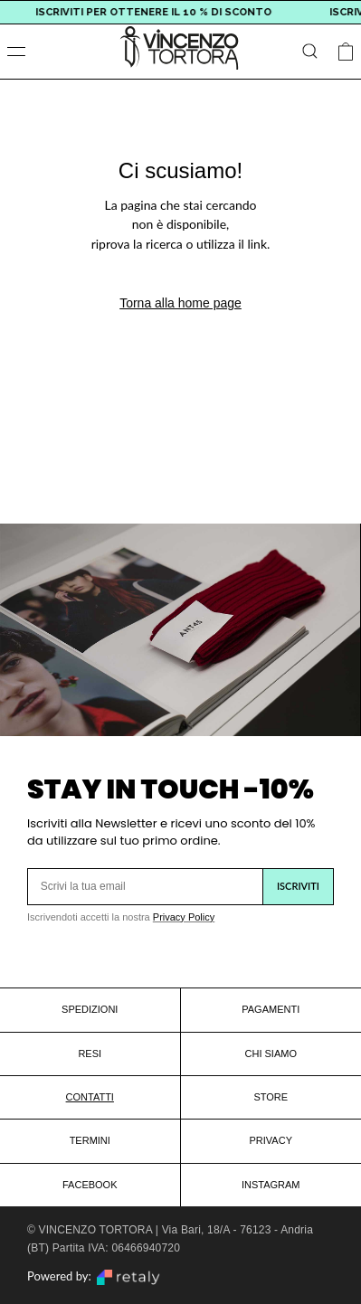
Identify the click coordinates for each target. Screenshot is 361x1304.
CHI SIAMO (271, 1053)
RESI (89, 1053)
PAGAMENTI (270, 1009)
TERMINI (90, 1140)
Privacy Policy (183, 917)
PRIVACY (271, 1140)
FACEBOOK (90, 1184)
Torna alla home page (180, 303)
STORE (270, 1096)
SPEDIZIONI (90, 1009)
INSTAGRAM (271, 1184)
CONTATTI (90, 1096)
